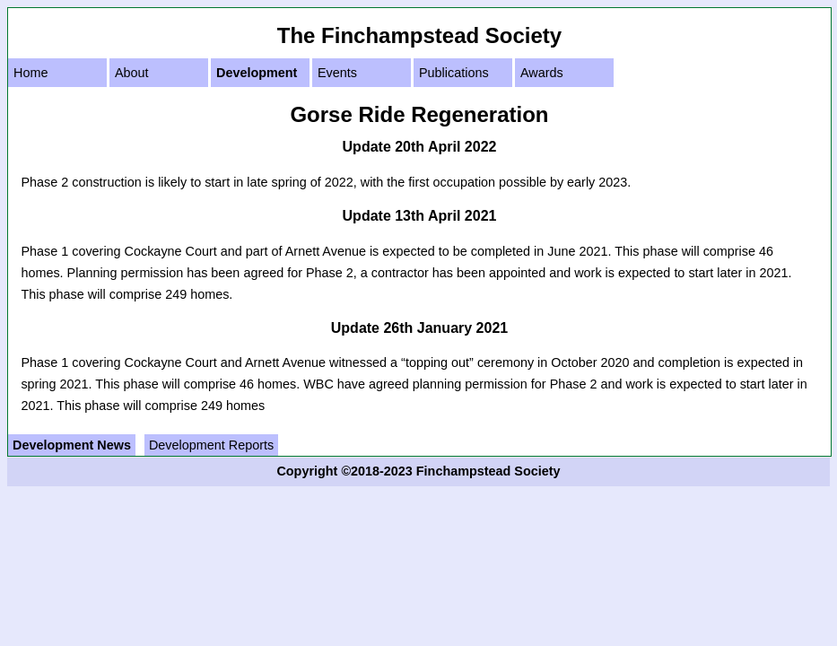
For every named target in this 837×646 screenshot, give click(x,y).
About (132, 72)
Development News (72, 445)
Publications (454, 72)
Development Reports (211, 445)
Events (337, 72)
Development (256, 72)
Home (30, 72)
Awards (541, 72)
